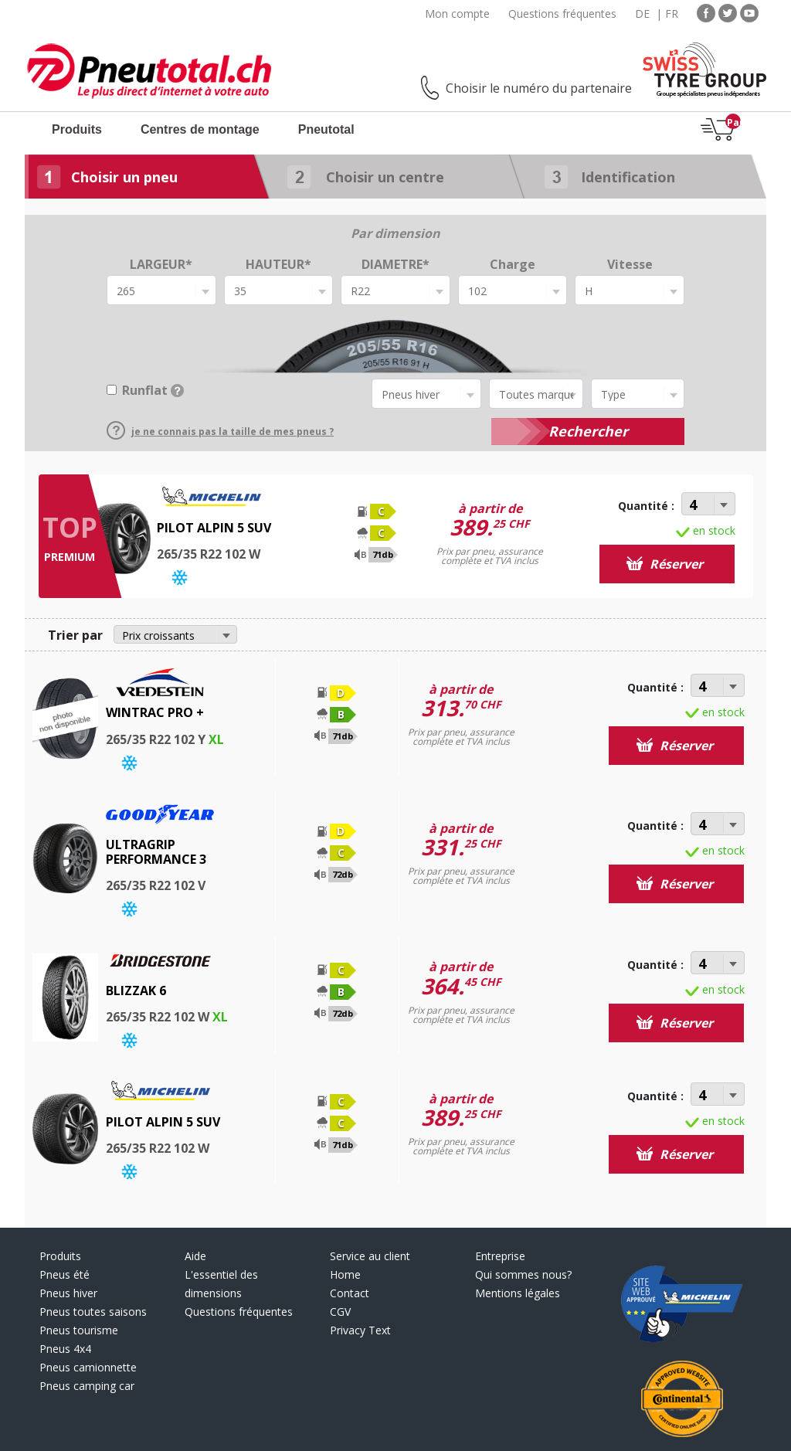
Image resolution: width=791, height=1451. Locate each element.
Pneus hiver (68, 1293)
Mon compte (457, 13)
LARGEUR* (161, 264)
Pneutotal (326, 129)
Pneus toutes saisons (93, 1311)
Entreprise (500, 1256)
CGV (340, 1311)
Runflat (153, 390)
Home (345, 1274)
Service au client (370, 1256)
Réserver (664, 564)
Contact (349, 1293)
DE (642, 13)
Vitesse (630, 264)
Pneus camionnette (88, 1367)
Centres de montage (200, 129)
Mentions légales (517, 1293)
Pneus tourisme (78, 1330)
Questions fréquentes (562, 13)
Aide (195, 1256)
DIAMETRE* (395, 264)
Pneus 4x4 (65, 1348)
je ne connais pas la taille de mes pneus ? (220, 431)
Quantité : (646, 505)
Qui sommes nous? (523, 1274)
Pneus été (64, 1274)
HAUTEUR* (278, 264)
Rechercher (588, 431)
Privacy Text (360, 1330)
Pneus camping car (86, 1385)
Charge (512, 264)
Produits (77, 129)
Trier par (75, 635)
